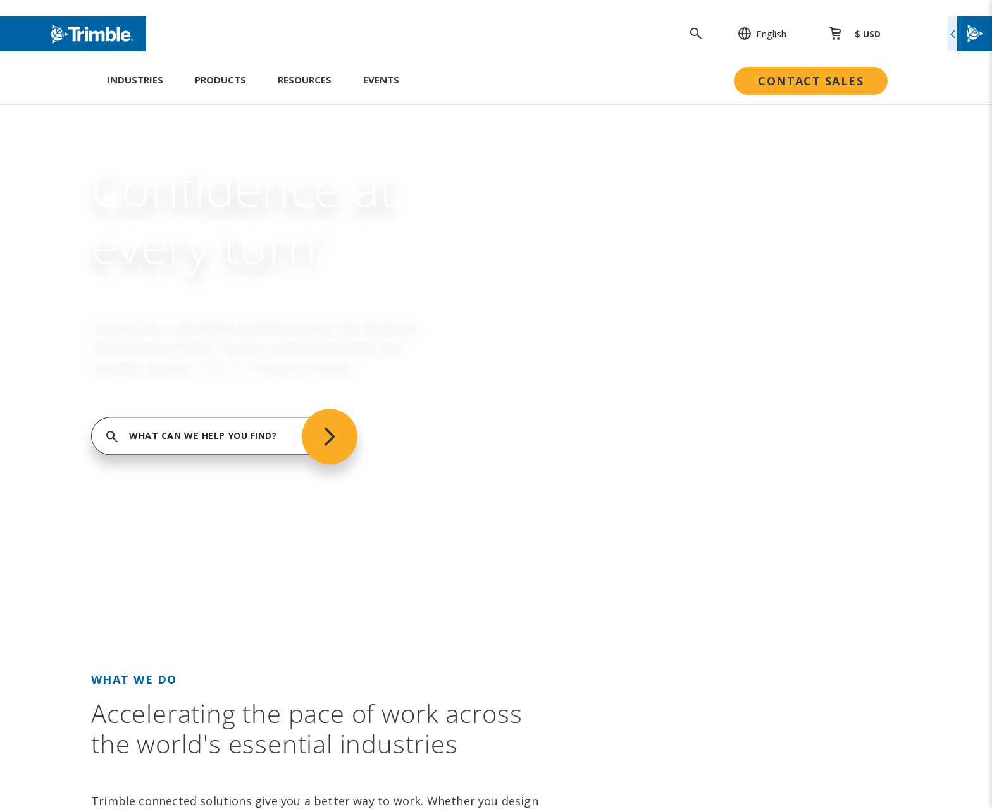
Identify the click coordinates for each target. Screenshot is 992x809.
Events (381, 79)
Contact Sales (811, 81)
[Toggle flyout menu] (970, 33)
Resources (305, 79)
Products (220, 79)
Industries (135, 79)
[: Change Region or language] (755, 33)
